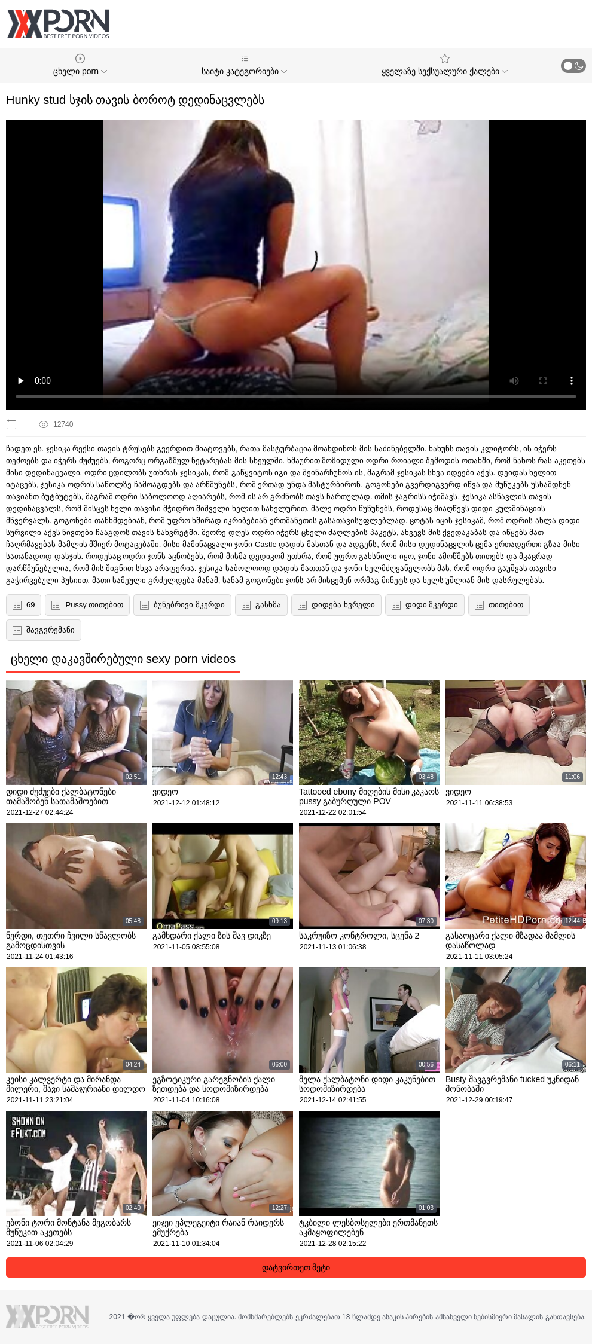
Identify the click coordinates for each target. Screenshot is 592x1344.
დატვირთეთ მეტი (296, 1267)
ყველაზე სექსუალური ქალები (445, 65)
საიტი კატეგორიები (244, 65)
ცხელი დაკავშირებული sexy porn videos (123, 658)
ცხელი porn (80, 65)
